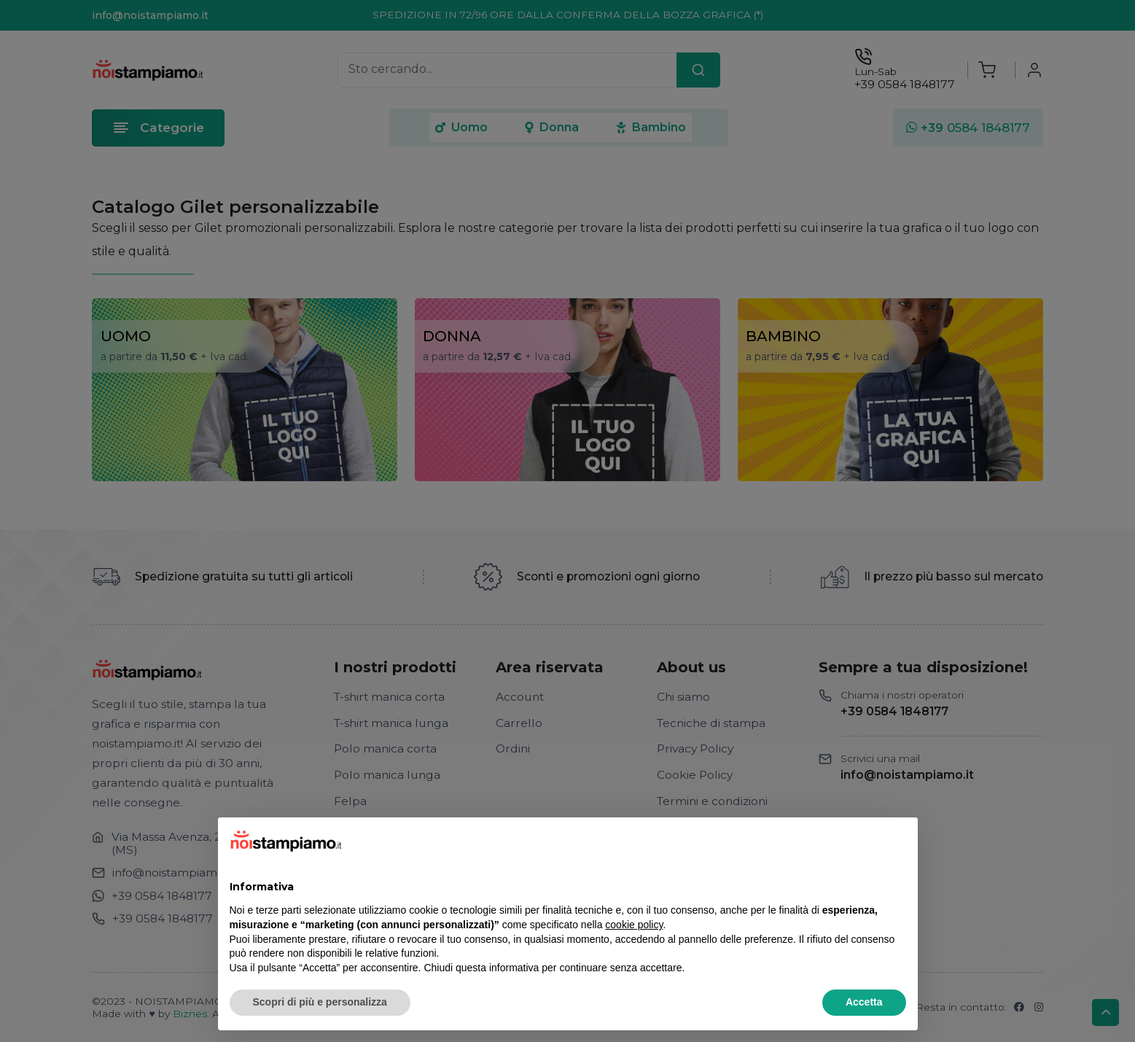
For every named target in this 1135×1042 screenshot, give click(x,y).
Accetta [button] (864, 1002)
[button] (898, 840)
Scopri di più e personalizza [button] (320, 1002)
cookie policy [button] (634, 924)
